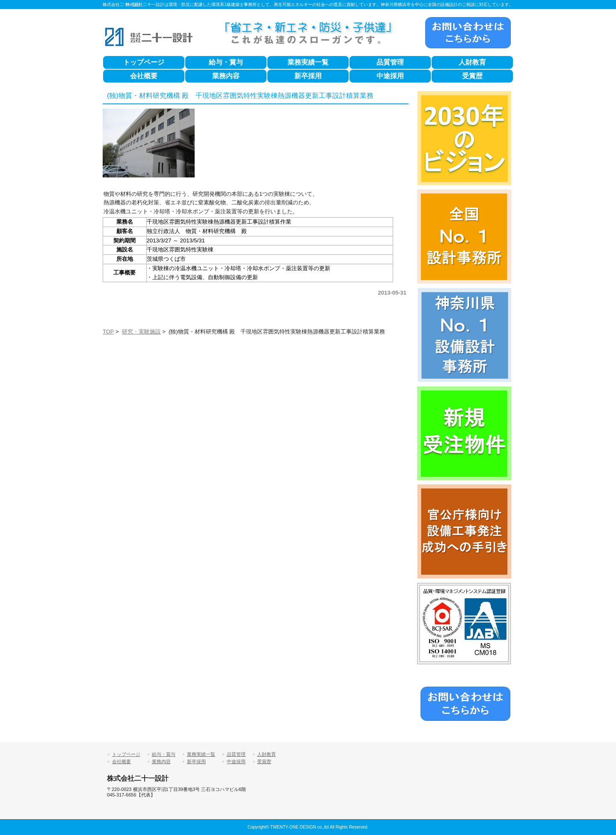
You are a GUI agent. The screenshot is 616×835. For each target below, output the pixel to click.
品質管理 (390, 62)
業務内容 (226, 76)
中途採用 (390, 76)
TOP (108, 331)
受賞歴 (472, 76)
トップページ (143, 62)
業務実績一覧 (308, 62)
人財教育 (472, 62)
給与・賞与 (226, 62)
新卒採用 (308, 76)
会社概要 (143, 76)
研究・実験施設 (141, 331)
